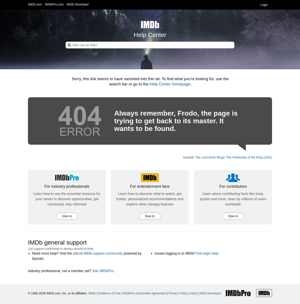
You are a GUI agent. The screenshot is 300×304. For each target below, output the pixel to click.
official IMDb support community (97, 253)
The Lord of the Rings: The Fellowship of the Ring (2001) (233, 157)
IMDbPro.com (54, 4)
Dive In (67, 216)
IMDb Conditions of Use (104, 293)
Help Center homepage (170, 84)
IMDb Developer (78, 4)
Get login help (207, 253)
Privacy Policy (178, 293)
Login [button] (266, 5)
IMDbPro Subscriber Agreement (144, 293)
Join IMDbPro (102, 271)
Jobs (193, 293)
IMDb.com (35, 4)
